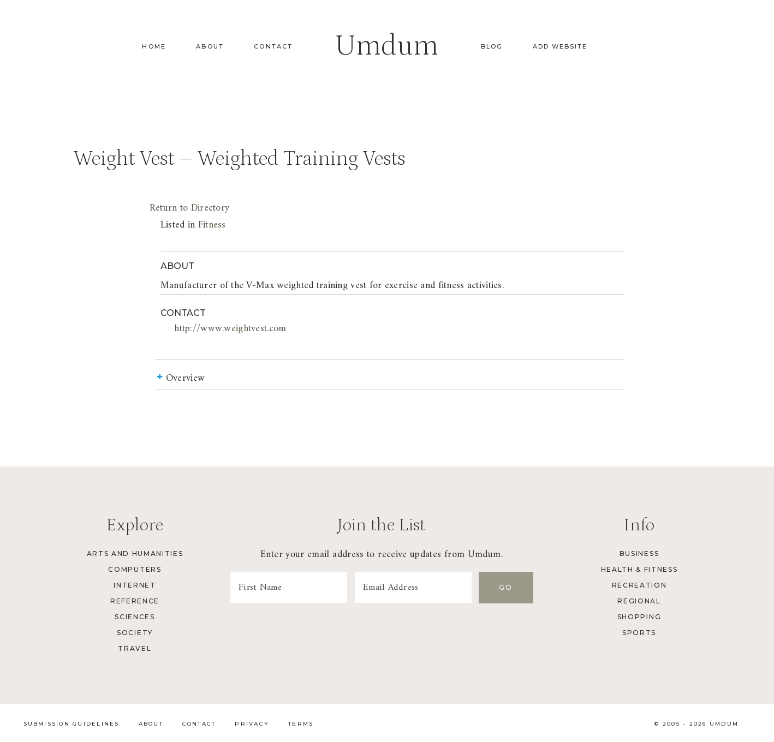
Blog (492, 46)
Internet (135, 585)
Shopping (639, 617)
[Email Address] (413, 587)
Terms (300, 723)
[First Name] (289, 587)
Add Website (560, 46)
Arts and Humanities (135, 553)
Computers (134, 569)
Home (154, 46)
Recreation (639, 585)
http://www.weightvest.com (230, 328)
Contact (273, 46)
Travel (134, 648)
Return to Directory (189, 208)
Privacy (252, 723)
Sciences (134, 617)
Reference (134, 601)
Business (639, 553)
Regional (638, 601)
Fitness (212, 225)
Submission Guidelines (71, 723)
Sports (639, 633)
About (210, 46)
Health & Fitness (639, 569)
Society (135, 633)
